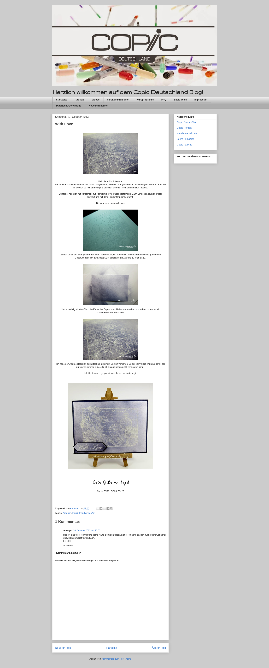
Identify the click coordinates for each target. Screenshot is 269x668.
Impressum (200, 99)
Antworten (68, 545)
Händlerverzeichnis (187, 133)
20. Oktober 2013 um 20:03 (86, 530)
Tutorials (79, 99)
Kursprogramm (145, 99)
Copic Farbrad (184, 144)
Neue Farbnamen (98, 105)
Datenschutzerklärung (68, 105)
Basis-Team (180, 99)
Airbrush (67, 513)
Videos (96, 99)
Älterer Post (159, 647)
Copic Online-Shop (187, 122)
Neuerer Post (63, 647)
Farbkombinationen (118, 99)
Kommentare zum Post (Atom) (117, 659)
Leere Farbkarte (185, 139)
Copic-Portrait (184, 127)
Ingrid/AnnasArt (87, 513)
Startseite (61, 99)
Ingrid (75, 513)
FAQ (163, 99)
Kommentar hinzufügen (68, 553)
